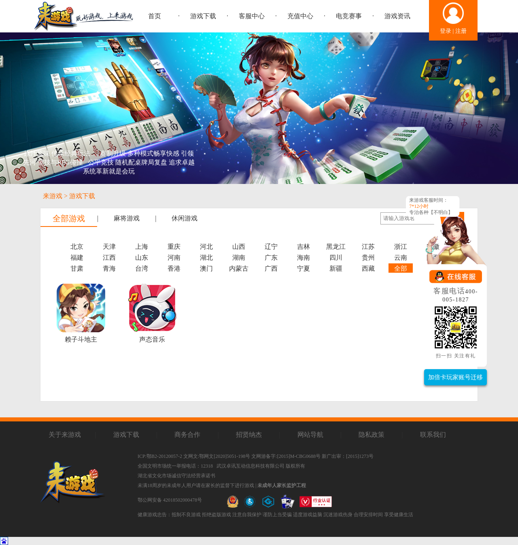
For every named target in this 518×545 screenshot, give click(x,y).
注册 (461, 31)
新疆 (335, 268)
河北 (206, 246)
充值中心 (300, 16)
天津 (109, 246)
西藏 (368, 268)
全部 (400, 268)
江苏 (368, 246)
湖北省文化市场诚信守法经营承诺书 (176, 476)
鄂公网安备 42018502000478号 (170, 500)
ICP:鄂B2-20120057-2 (160, 456)
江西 (109, 257)
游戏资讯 (397, 16)
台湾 (141, 268)
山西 (238, 246)
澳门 (206, 268)
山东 (141, 257)
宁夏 (303, 268)
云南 (400, 257)
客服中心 (252, 16)
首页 (154, 16)
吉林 (303, 246)
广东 (271, 257)
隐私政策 (371, 434)
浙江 (400, 246)
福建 (76, 257)
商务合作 (187, 434)
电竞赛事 (349, 16)
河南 (174, 257)
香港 (174, 268)
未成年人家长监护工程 (281, 485)
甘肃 (76, 268)
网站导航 (310, 434)
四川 (335, 257)
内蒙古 (238, 268)
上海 (141, 246)
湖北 (206, 257)
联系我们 (433, 434)
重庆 (174, 246)
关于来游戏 (65, 434)
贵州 (368, 257)
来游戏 (52, 195)
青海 (109, 268)
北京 (76, 246)
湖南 (238, 257)
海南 (303, 257)
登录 (445, 31)
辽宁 (271, 246)
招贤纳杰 (249, 434)
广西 (271, 268)
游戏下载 (203, 16)
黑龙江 (336, 246)
